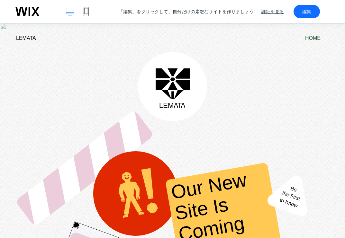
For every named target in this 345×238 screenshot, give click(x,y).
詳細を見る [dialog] (272, 11)
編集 (306, 11)
